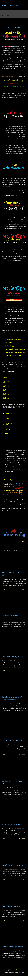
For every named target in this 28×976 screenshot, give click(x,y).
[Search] (22, 3)
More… (18, 5)
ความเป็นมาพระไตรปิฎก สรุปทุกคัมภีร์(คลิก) (15, 352)
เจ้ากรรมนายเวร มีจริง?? (11, 616)
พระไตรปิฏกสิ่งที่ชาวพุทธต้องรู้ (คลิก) (13, 339)
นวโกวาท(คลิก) (8, 342)
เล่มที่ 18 (8, 429)
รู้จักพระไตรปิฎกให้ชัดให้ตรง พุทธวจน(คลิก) (15, 349)
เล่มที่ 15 (8, 413)
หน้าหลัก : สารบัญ (7, 5)
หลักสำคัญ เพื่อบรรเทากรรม (12, 865)
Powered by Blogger (14, 969)
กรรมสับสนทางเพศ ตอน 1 (12, 740)
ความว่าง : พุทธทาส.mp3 (11, 824)
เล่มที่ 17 (8, 424)
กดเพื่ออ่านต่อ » (22, 589)
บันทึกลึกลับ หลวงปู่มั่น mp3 (12, 656)
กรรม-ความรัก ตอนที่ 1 (11, 906)
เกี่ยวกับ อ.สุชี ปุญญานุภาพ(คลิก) (12, 346)
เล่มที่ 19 (8, 434)
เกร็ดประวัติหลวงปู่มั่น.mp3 (12, 947)
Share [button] (22, 541)
